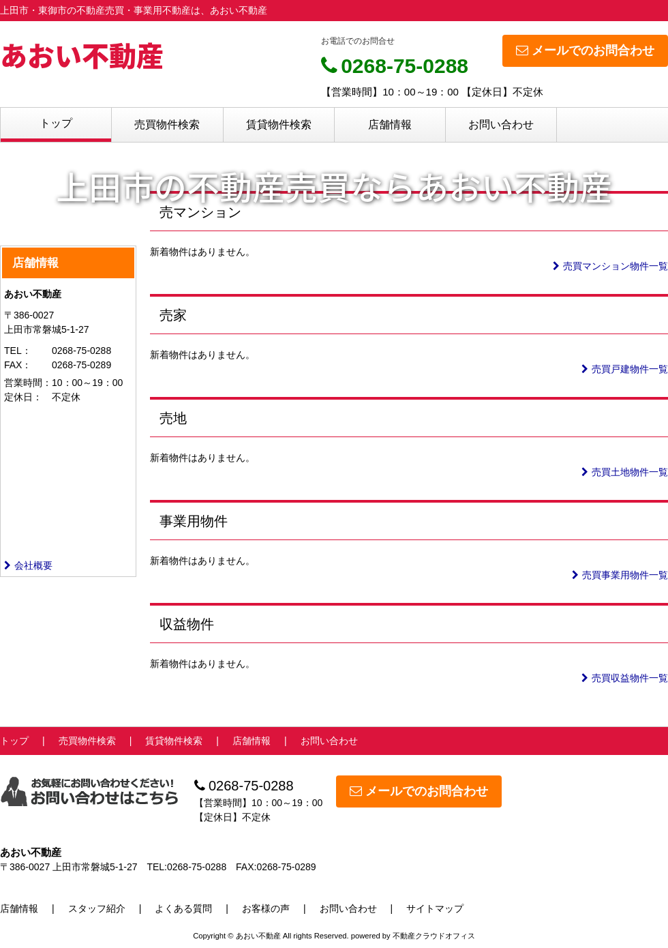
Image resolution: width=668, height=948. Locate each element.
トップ (56, 123)
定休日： (23, 396)
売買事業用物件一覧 (620, 574)
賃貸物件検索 (279, 124)
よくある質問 (183, 908)
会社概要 (28, 565)
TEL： (17, 350)
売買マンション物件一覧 (610, 266)
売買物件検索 (167, 124)
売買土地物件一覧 (624, 471)
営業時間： (28, 382)
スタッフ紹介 (96, 908)
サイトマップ (435, 908)
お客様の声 (266, 908)
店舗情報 (390, 124)
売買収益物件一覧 (624, 677)
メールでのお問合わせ (585, 50)
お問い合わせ (501, 124)
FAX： (17, 364)
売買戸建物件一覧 (624, 369)
